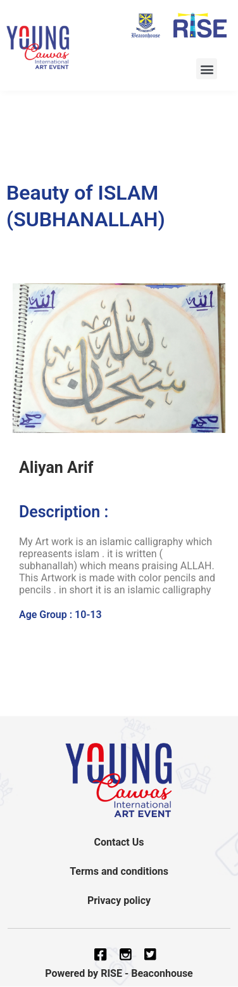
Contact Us (119, 842)
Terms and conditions (119, 871)
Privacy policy (119, 900)
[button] (206, 68)
